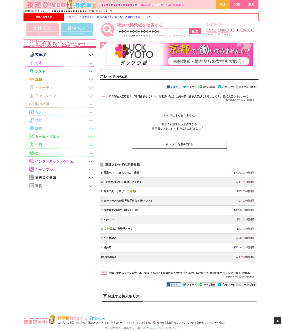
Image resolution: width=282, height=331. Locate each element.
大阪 (244, 30)
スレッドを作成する (179, 144)
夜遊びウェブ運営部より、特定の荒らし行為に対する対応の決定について (109, 17)
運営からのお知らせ (98, 322)
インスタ (224, 34)
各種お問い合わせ (155, 322)
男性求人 (97, 318)
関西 (223, 4)
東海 (251, 4)
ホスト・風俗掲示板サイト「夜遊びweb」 (132, 328)
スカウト (211, 30)
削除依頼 (81, 322)
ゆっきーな (212, 34)
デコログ (223, 30)
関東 (237, 4)
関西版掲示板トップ (34, 11)
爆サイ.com (173, 328)
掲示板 (64, 318)
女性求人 (79, 318)
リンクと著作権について (200, 322)
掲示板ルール (118, 322)
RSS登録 (220, 322)
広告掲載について (175, 322)
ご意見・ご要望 (66, 322)
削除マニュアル (135, 322)
